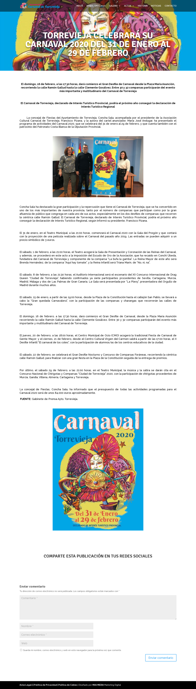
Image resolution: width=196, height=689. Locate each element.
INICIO (79, 6)
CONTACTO (170, 6)
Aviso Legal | (26, 685)
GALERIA (113, 6)
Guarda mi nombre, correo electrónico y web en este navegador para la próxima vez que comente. (72, 650)
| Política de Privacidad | (45, 685)
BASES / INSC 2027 (95, 6)
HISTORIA (142, 6)
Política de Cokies (67, 685)
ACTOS (127, 6)
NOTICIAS (156, 6)
